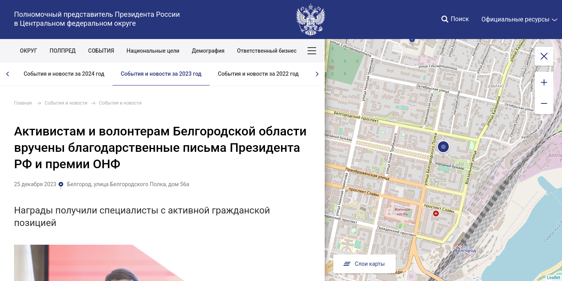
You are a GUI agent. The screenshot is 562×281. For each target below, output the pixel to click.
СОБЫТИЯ (101, 51)
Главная (23, 103)
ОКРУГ (28, 51)
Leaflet (553, 277)
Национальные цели (152, 51)
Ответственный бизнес (267, 51)
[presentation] (8, 73)
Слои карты (363, 264)
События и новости (66, 103)
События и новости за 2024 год (64, 74)
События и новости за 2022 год (258, 74)
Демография (208, 51)
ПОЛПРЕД (63, 51)
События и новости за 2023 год (161, 74)
